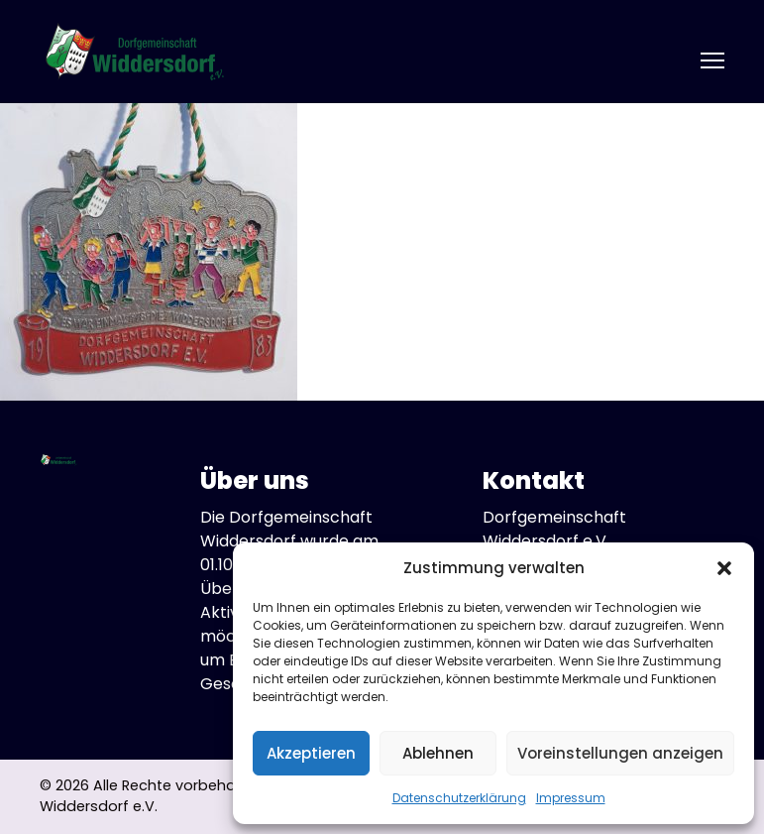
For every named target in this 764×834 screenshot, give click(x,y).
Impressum (570, 797)
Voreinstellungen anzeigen (620, 753)
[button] (724, 568)
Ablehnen (438, 753)
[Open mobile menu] (712, 60)
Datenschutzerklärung (459, 797)
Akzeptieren (311, 753)
